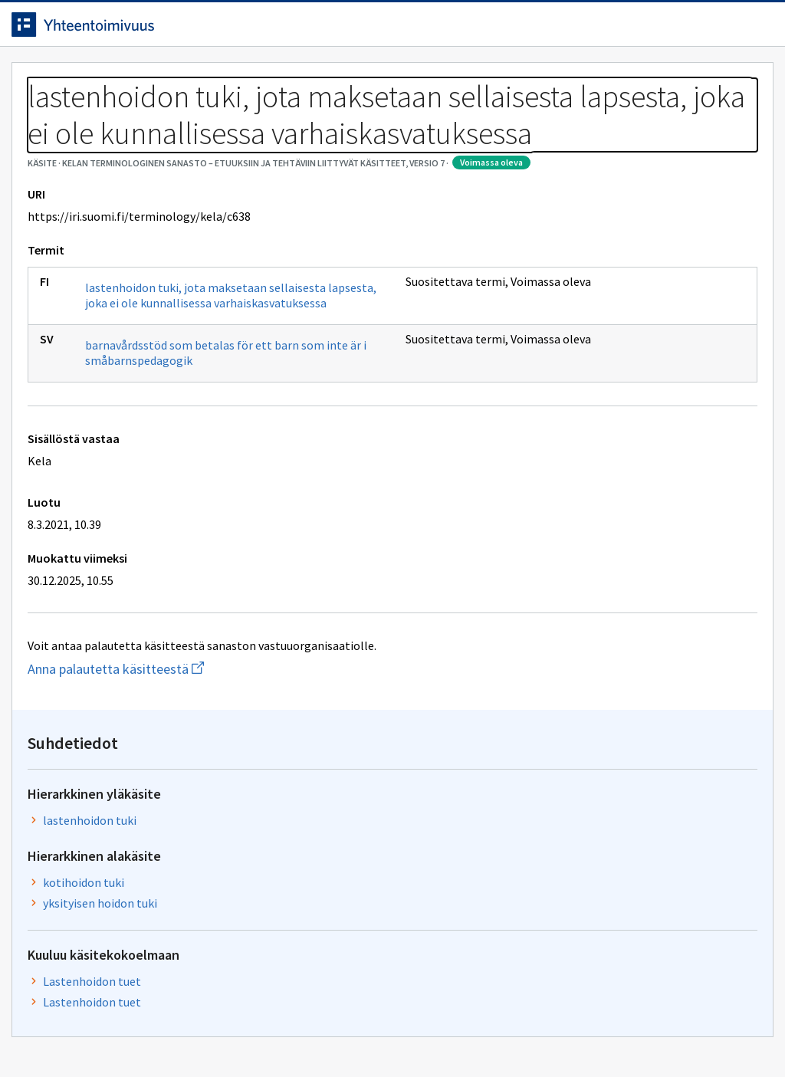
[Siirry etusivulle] (117, 30)
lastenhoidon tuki (698, 279)
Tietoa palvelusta (244, 78)
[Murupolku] (392, 124)
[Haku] (434, 30)
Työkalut (134, 78)
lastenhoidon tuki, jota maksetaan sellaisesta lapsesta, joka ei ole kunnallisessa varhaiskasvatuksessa (190, 428)
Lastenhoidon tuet (688, 503)
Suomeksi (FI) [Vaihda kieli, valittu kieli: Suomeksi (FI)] (520, 30)
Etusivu (48, 78)
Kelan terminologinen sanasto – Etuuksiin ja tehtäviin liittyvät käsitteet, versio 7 (302, 115)
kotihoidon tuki (692, 360)
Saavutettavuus (321, 1033)
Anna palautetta (76, 1033)
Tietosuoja (199, 1033)
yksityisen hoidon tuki (697, 390)
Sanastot (47, 115)
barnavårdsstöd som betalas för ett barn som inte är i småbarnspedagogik (197, 493)
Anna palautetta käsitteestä (157, 809)
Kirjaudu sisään (699, 30)
